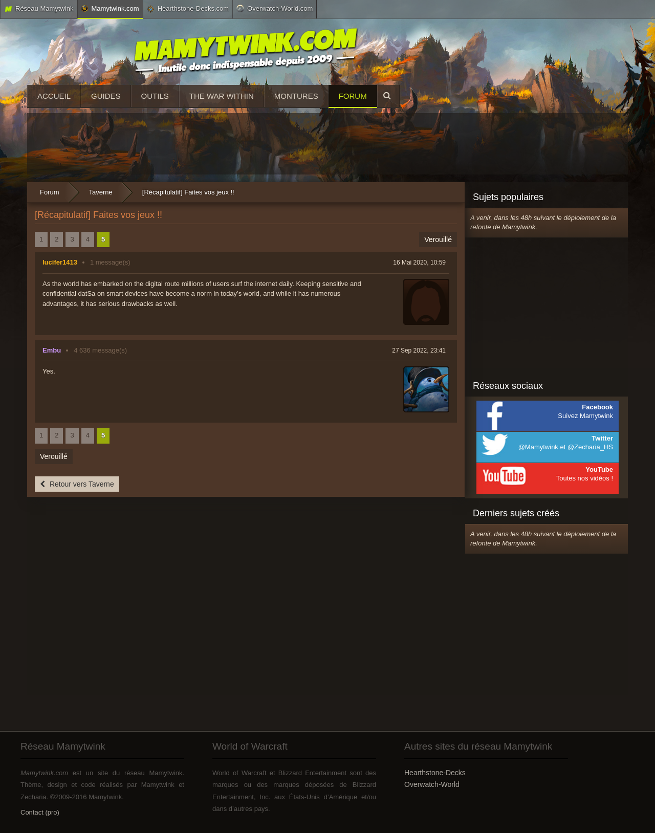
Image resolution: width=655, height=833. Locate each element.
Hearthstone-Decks (435, 773)
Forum (353, 96)
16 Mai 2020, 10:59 (419, 262)
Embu (51, 350)
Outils (155, 96)
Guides (106, 96)
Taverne (101, 192)
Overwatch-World (432, 784)
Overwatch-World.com (274, 8)
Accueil (54, 96)
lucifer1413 (59, 262)
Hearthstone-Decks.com (188, 9)
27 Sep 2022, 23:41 (419, 350)
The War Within (221, 96)
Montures (296, 96)
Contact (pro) (39, 812)
